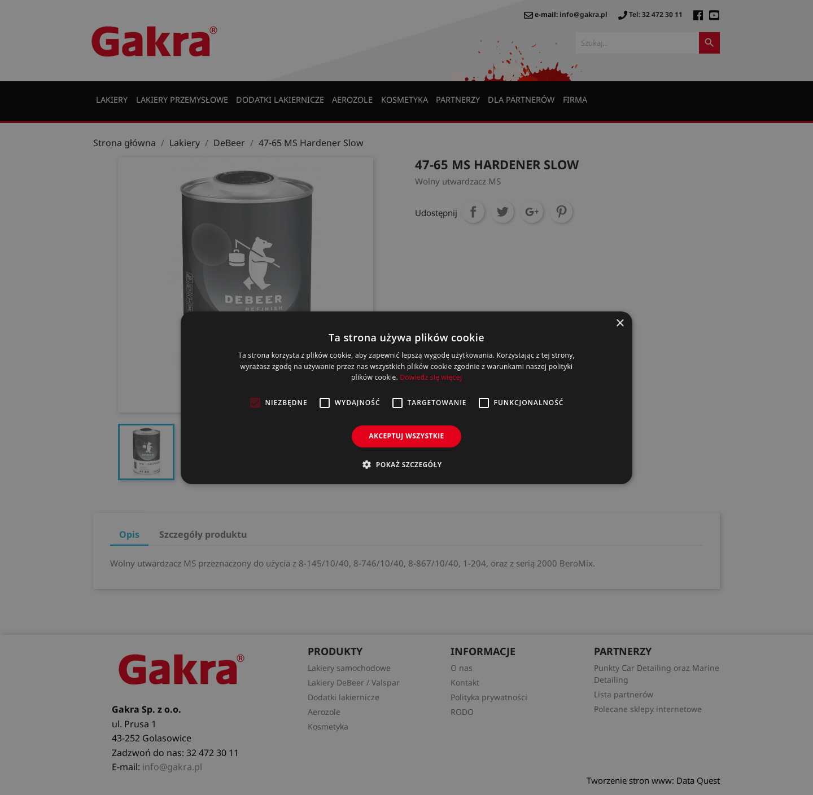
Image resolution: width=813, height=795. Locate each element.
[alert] (406, 397)
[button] (406, 464)
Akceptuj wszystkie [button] (406, 436)
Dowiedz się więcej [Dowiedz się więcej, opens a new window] (431, 377)
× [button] (619, 323)
